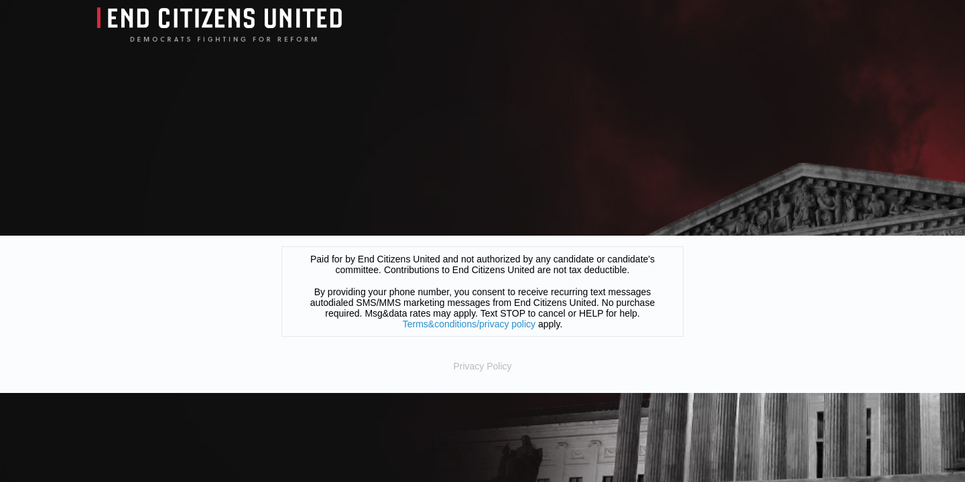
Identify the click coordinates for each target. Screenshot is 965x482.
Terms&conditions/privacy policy (469, 324)
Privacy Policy (482, 366)
